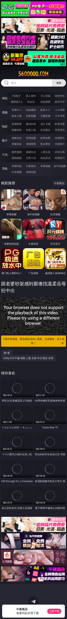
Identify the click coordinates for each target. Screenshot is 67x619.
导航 (5, 168)
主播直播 (45, 115)
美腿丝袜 (17, 144)
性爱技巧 (60, 158)
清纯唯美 (31, 144)
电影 (5, 126)
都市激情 (17, 152)
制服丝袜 (17, 129)
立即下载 (54, 611)
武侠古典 (60, 152)
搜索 (58, 82)
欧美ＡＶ (45, 109)
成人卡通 (45, 124)
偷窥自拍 (17, 138)
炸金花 (31, 101)
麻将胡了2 (16, 101)
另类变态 (60, 129)
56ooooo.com (33, 73)
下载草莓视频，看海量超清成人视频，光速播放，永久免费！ (33, 341)
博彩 (5, 98)
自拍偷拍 (31, 109)
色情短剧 (31, 172)
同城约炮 (17, 166)
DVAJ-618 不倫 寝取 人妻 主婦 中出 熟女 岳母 (28, 358)
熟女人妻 (17, 115)
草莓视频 (45, 166)
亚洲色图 (31, 138)
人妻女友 (45, 152)
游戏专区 (60, 95)
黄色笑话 (45, 158)
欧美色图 (45, 138)
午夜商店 (31, 166)
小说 (5, 154)
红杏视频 (17, 172)
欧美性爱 (60, 124)
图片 (5, 140)
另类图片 (60, 144)
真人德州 (31, 95)
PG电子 (16, 95)
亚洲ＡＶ (17, 109)
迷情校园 (17, 158)
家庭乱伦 (31, 152)
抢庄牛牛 (60, 101)
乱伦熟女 (45, 129)
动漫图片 (60, 138)
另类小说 (31, 158)
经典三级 (31, 129)
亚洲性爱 (17, 124)
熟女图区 (45, 144)
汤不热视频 (60, 166)
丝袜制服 (31, 115)
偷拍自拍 (31, 124)
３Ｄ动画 (60, 109)
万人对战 (45, 95)
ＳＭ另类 (60, 115)
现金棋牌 (45, 101)
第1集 (7, 352)
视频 (5, 112)
